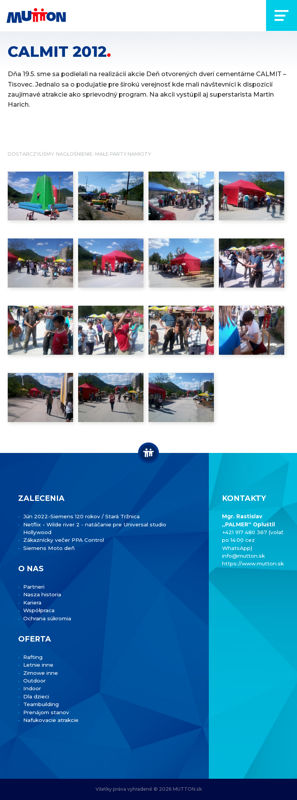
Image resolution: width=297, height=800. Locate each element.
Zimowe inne (40, 673)
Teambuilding (41, 704)
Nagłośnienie (74, 154)
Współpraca (39, 610)
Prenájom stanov (46, 712)
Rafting (33, 657)
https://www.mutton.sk (253, 563)
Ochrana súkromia (47, 618)
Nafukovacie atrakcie (51, 720)
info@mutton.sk (243, 556)
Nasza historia (42, 594)
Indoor (32, 688)
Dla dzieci (36, 696)
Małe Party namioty (123, 154)
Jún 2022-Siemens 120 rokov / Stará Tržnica (81, 516)
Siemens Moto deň (49, 548)
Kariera (32, 602)
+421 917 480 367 (245, 532)
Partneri (33, 587)
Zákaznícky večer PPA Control (63, 540)
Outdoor (34, 680)
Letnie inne (38, 665)
